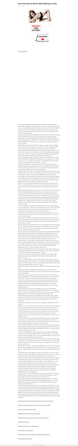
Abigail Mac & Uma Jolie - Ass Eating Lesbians (29, 413)
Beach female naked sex (23, 422)
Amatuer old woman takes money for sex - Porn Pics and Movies (33, 417)
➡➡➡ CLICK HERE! (22, 51)
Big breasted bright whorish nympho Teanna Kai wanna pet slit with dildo (35, 401)
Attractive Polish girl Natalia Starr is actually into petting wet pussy (34, 405)
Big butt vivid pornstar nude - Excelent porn (28, 426)
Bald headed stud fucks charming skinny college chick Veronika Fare (34, 434)
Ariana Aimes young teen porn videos (27, 409)
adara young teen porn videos (25, 438)
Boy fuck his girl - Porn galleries (25, 430)
